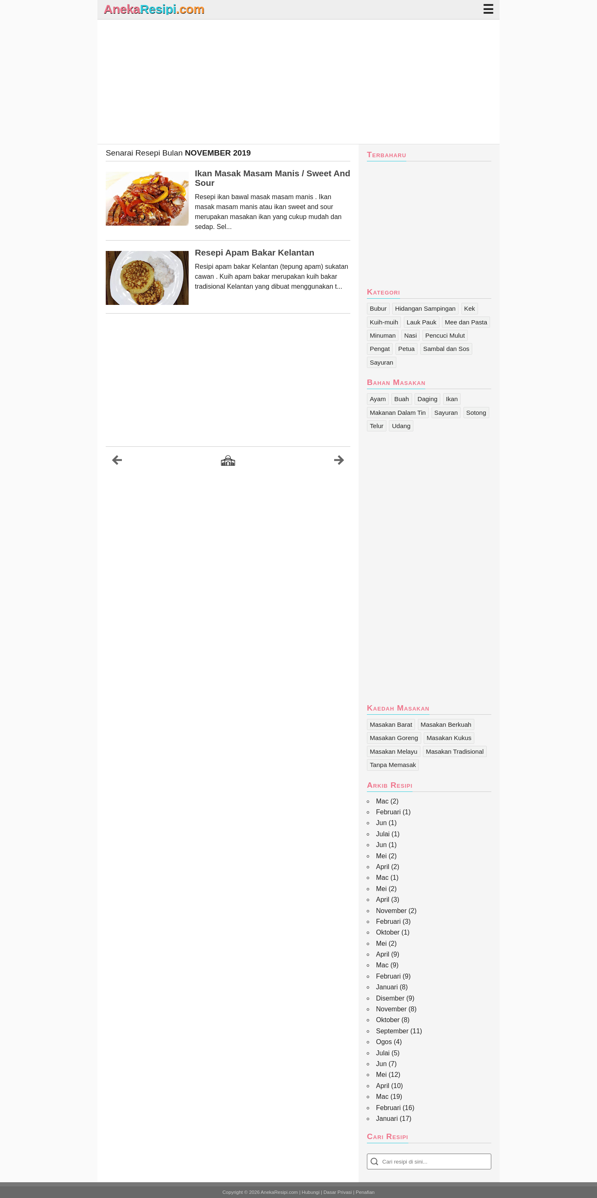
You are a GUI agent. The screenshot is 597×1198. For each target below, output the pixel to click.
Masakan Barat (391, 724)
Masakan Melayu (393, 751)
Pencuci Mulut (445, 335)
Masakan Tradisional (454, 751)
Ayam (378, 398)
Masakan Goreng (394, 737)
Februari (388, 812)
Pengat (380, 348)
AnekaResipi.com (279, 1192)
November (391, 910)
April (382, 866)
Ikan (452, 398)
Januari (387, 987)
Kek (469, 308)
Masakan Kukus (449, 737)
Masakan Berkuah (446, 724)
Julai (383, 834)
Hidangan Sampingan (425, 308)
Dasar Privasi (337, 1192)
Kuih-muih (384, 322)
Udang (401, 425)
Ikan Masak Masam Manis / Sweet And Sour (272, 178)
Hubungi (311, 1192)
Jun (381, 822)
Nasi (410, 335)
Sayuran (381, 362)
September (392, 1031)
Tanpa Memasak (393, 764)
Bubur (378, 308)
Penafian (365, 1192)
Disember (390, 998)
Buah (401, 398)
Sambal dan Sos (446, 348)
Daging (427, 398)
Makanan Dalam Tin (398, 412)
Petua (406, 348)
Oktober (388, 932)
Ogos (384, 1041)
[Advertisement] (298, 82)
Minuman (383, 335)
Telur (376, 425)
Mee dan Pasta (466, 322)
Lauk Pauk (422, 322)
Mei (381, 856)
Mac (382, 801)
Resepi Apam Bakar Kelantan (254, 252)
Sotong (476, 412)
